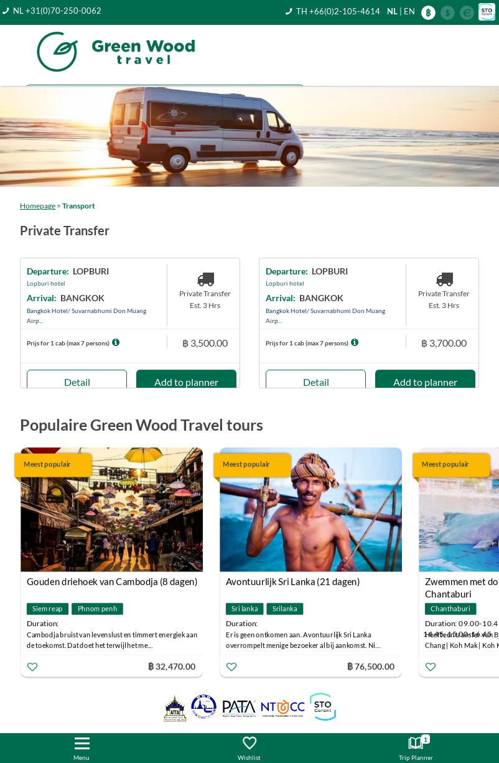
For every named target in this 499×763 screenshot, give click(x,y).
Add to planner (186, 382)
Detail (77, 382)
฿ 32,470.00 (171, 665)
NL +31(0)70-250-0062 (57, 11)
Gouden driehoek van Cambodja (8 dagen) (112, 581)
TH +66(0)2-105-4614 (338, 11)
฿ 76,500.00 (370, 665)
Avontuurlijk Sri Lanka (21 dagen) (293, 581)
